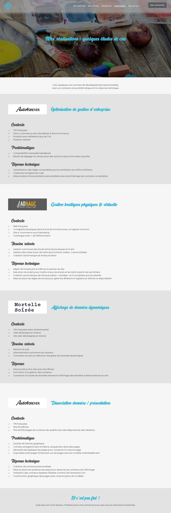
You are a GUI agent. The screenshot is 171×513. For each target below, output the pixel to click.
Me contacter (157, 5)
